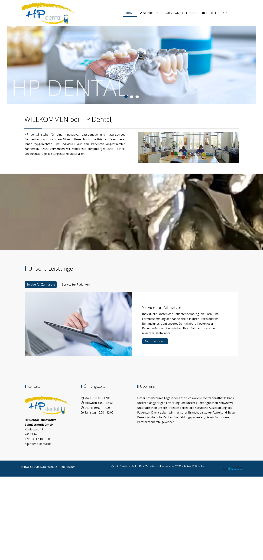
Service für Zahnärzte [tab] (41, 284)
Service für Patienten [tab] (76, 284)
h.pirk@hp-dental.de (38, 444)
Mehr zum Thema (155, 341)
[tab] (126, 96)
